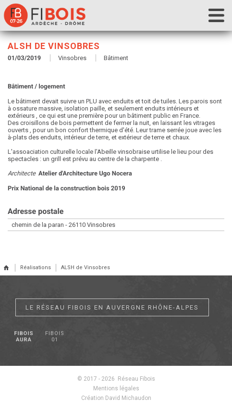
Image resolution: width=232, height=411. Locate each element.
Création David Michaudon (116, 398)
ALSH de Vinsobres (85, 267)
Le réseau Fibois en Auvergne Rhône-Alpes (112, 307)
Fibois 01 (54, 336)
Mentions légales (116, 388)
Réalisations (35, 267)
